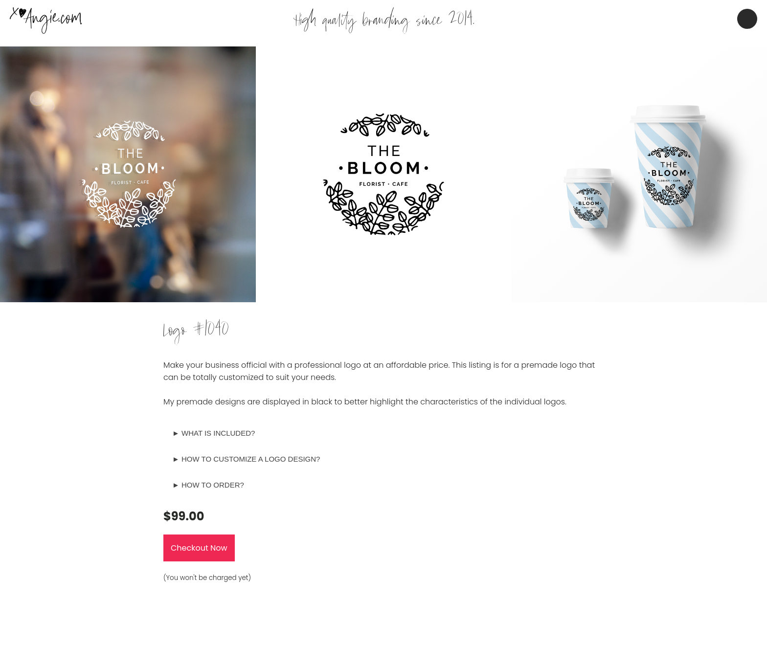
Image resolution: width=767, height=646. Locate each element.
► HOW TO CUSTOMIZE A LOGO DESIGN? (246, 459)
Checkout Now (199, 548)
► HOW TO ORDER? (208, 485)
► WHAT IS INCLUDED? (213, 433)
